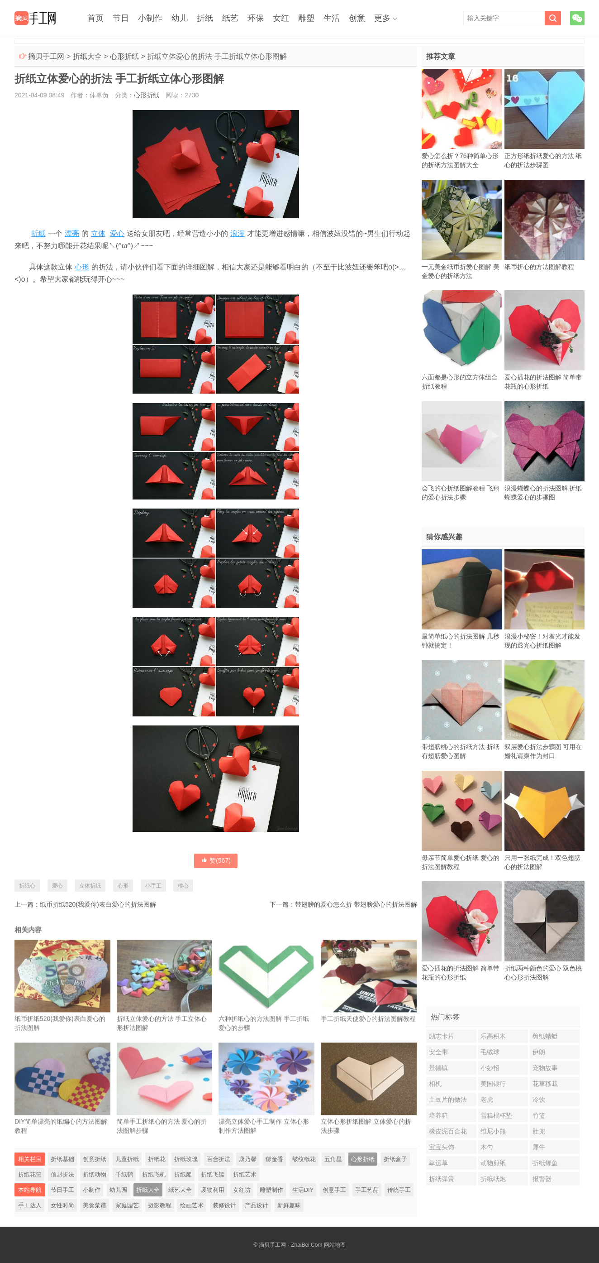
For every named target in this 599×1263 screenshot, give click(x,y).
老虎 (486, 1099)
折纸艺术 (245, 1174)
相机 (435, 1083)
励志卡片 (441, 1036)
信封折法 (62, 1174)
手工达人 (30, 1205)
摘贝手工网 (46, 56)
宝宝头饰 (441, 1147)
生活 (331, 18)
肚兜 (538, 1131)
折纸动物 (94, 1174)
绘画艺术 (192, 1205)
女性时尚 (62, 1205)
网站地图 (335, 1245)
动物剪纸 (493, 1163)
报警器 (541, 1178)
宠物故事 (545, 1067)
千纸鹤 (124, 1174)
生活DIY (303, 1189)
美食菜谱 (94, 1205)
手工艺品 (367, 1189)
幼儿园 (118, 1189)
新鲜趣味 (289, 1205)
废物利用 (212, 1189)
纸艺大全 (180, 1189)
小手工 (153, 886)
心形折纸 (124, 56)
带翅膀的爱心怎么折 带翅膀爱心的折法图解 (356, 904)
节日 (121, 18)
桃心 (183, 886)
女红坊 (242, 1189)
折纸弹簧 (441, 1178)
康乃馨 (248, 1159)
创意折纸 (94, 1159)
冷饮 (538, 1099)
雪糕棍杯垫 (496, 1115)
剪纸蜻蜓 (545, 1036)
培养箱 (438, 1115)
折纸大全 (87, 56)
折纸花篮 (30, 1174)
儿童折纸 (127, 1159)
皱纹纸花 (304, 1159)
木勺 (486, 1147)
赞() (216, 860)
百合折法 (218, 1159)
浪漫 (237, 233)
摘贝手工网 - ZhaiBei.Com (290, 1245)
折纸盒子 (395, 1159)
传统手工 (399, 1189)
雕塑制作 (271, 1189)
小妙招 (489, 1067)
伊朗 (538, 1052)
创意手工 (334, 1189)
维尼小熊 (493, 1131)
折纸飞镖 (212, 1174)
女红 (281, 18)
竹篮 (538, 1115)
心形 (82, 267)
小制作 (150, 18)
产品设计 (256, 1205)
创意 (357, 18)
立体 (98, 233)
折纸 (205, 18)
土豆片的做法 (448, 1099)
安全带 (438, 1052)
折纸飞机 (154, 1174)
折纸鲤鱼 (545, 1163)
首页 (95, 18)
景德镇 (438, 1067)
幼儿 (179, 18)
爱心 (117, 233)
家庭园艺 (127, 1205)
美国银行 (493, 1083)
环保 (255, 18)
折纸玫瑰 (186, 1159)
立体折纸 (90, 886)
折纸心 (27, 886)
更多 (382, 18)
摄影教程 (159, 1205)
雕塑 (306, 18)
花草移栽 (545, 1083)
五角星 (333, 1159)
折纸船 (183, 1174)
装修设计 (224, 1205)
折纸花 (157, 1159)
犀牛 (538, 1147)
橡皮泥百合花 (448, 1131)
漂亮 (72, 233)
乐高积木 (493, 1036)
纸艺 (230, 18)
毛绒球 (489, 1052)
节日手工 (62, 1189)
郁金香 (274, 1159)
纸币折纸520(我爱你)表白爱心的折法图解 (98, 904)
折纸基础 (62, 1159)
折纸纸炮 (493, 1178)
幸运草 (438, 1163)
